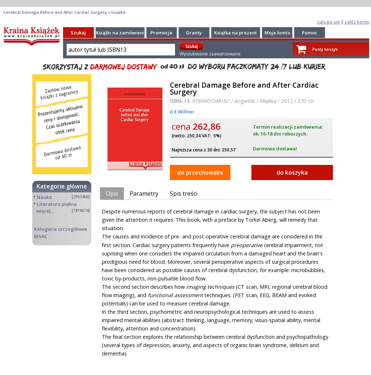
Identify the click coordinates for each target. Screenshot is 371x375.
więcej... (45, 211)
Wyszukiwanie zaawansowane (210, 54)
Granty (194, 32)
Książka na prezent (235, 32)
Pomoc (309, 32)
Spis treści (183, 193)
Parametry (144, 193)
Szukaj (78, 32)
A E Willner (182, 111)
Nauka (44, 197)
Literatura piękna (57, 204)
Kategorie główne (62, 186)
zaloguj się (328, 21)
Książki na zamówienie (121, 32)
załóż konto (357, 21)
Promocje (161, 32)
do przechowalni (200, 172)
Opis (112, 193)
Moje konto (277, 32)
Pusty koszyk (325, 49)
